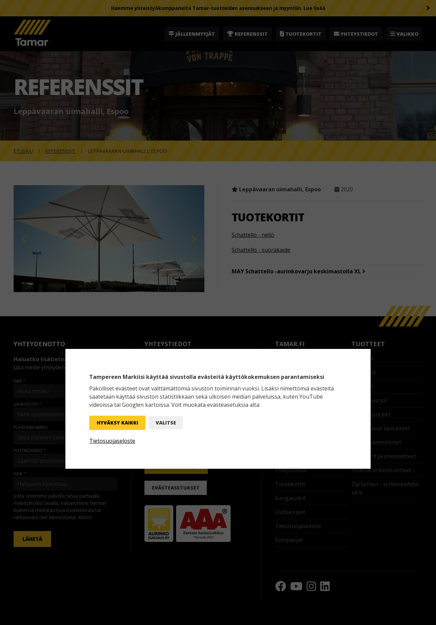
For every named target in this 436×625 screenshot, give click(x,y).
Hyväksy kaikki (117, 422)
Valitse (166, 422)
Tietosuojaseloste (112, 441)
